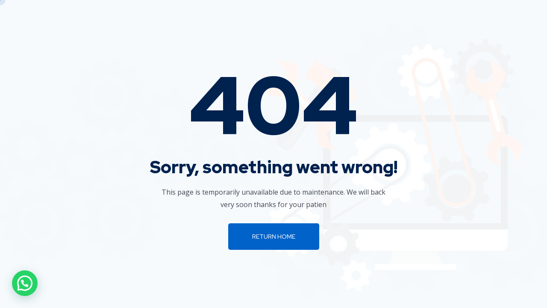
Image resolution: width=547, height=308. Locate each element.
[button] (25, 283)
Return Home (273, 236)
